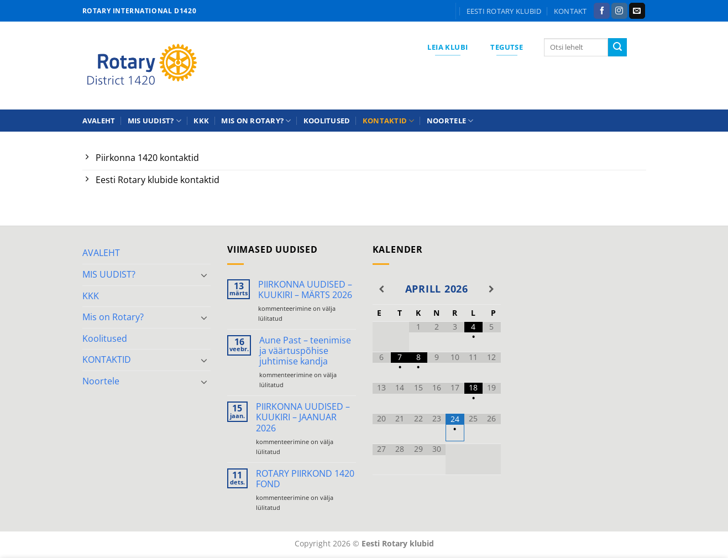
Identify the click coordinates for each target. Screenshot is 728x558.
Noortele (450, 121)
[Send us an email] (637, 11)
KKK (201, 121)
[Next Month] (492, 289)
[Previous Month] (382, 289)
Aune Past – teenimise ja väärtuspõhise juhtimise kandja (305, 351)
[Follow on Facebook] (602, 11)
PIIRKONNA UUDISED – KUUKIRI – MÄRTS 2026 (305, 289)
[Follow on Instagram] (619, 11)
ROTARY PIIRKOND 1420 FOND (305, 478)
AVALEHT (99, 121)
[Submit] (617, 47)
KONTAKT (570, 11)
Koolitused (326, 121)
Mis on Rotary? (256, 121)
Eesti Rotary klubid (504, 11)
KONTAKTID (389, 121)
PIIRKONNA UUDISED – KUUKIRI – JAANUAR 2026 (303, 417)
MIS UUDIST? (154, 121)
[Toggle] (204, 274)
